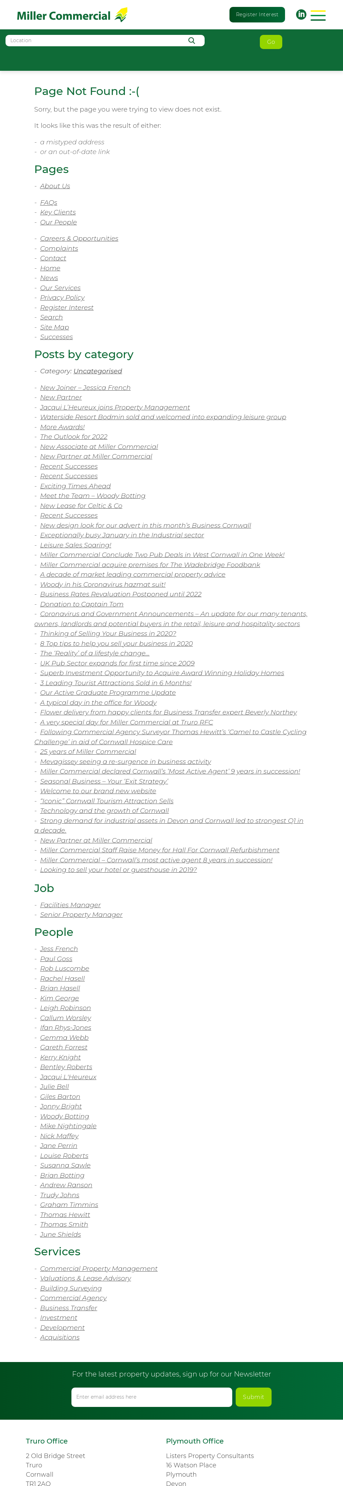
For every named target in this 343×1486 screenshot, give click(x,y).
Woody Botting (64, 1116)
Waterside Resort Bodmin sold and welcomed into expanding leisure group (163, 417)
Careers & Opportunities (79, 238)
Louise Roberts (64, 1156)
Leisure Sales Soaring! (75, 545)
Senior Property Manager (81, 915)
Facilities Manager (70, 905)
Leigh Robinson (65, 1008)
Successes (56, 337)
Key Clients (58, 212)
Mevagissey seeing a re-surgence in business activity (125, 762)
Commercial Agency (73, 1298)
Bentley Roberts (66, 1067)
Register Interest (257, 14)
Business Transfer (68, 1308)
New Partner (61, 397)
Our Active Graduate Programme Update (108, 693)
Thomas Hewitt (65, 1215)
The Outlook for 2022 (73, 437)
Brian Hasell (60, 988)
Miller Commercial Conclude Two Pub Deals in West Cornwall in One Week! (162, 555)
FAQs (48, 203)
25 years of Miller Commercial (88, 752)
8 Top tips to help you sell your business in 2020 (116, 644)
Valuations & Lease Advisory (85, 1278)
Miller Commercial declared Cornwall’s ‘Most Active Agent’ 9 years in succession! (170, 771)
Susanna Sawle (65, 1165)
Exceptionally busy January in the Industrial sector (122, 535)
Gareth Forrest (63, 1047)
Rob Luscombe (64, 968)
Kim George (59, 998)
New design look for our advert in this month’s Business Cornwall (145, 525)
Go (271, 42)
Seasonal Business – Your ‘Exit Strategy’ (104, 781)
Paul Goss (56, 959)
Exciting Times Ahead (75, 486)
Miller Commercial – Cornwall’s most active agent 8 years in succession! (156, 860)
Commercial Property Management (99, 1269)
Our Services (60, 288)
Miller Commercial (72, 14)
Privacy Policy (62, 297)
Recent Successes (69, 466)
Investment (58, 1318)
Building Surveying (71, 1288)
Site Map (54, 327)
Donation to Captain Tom (82, 604)
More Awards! (62, 427)
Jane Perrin (58, 1146)
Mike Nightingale (68, 1126)
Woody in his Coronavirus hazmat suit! (102, 584)
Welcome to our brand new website (98, 791)
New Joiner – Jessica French (85, 388)
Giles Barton (60, 1097)
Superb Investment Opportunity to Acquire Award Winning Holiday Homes (162, 673)
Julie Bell (54, 1087)
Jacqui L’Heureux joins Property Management (115, 407)
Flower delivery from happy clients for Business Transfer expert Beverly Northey (168, 712)
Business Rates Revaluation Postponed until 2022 (121, 594)
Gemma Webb (64, 1038)
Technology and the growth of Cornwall (104, 811)
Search (51, 317)
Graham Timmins (69, 1205)
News (49, 278)
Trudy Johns (59, 1195)
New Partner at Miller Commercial (96, 456)
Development (62, 1328)
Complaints (59, 248)
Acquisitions (59, 1337)
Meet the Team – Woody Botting (93, 496)
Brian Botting (62, 1175)
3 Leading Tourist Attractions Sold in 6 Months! (116, 683)
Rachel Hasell (62, 978)
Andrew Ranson (66, 1185)
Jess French (59, 949)
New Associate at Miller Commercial (99, 447)
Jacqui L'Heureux (68, 1077)
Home (50, 268)
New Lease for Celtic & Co (81, 506)
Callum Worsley (65, 1018)
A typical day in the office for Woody (98, 703)
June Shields (60, 1234)
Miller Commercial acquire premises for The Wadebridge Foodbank (150, 565)
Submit (253, 1397)
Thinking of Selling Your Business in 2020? (108, 633)
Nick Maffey (59, 1136)
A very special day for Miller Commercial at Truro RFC (126, 722)
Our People (58, 222)
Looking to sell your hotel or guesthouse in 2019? (118, 870)
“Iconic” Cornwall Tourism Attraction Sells (107, 801)
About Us (55, 186)
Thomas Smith (64, 1224)
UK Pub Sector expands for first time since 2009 (117, 663)
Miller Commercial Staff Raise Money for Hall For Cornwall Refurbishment (160, 850)
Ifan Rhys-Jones (65, 1028)
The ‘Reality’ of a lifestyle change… (94, 653)
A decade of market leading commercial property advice (132, 574)
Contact (53, 258)
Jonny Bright (61, 1106)
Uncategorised (98, 371)
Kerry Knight (60, 1057)
